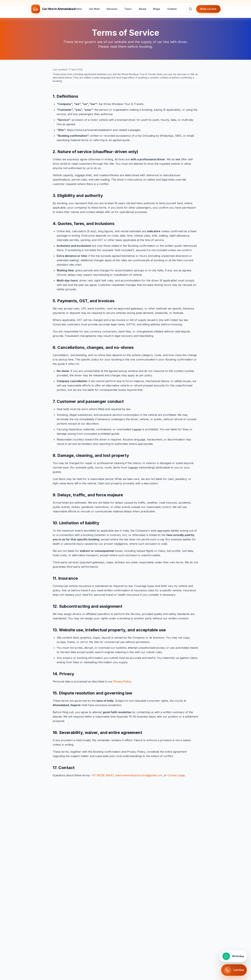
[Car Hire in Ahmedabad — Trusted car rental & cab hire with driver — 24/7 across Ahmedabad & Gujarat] (54, 9)
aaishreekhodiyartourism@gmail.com (138, 775)
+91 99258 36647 (102, 775)
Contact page (176, 775)
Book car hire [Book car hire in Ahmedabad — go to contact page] (208, 8)
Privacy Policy (122, 681)
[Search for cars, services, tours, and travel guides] (190, 9)
